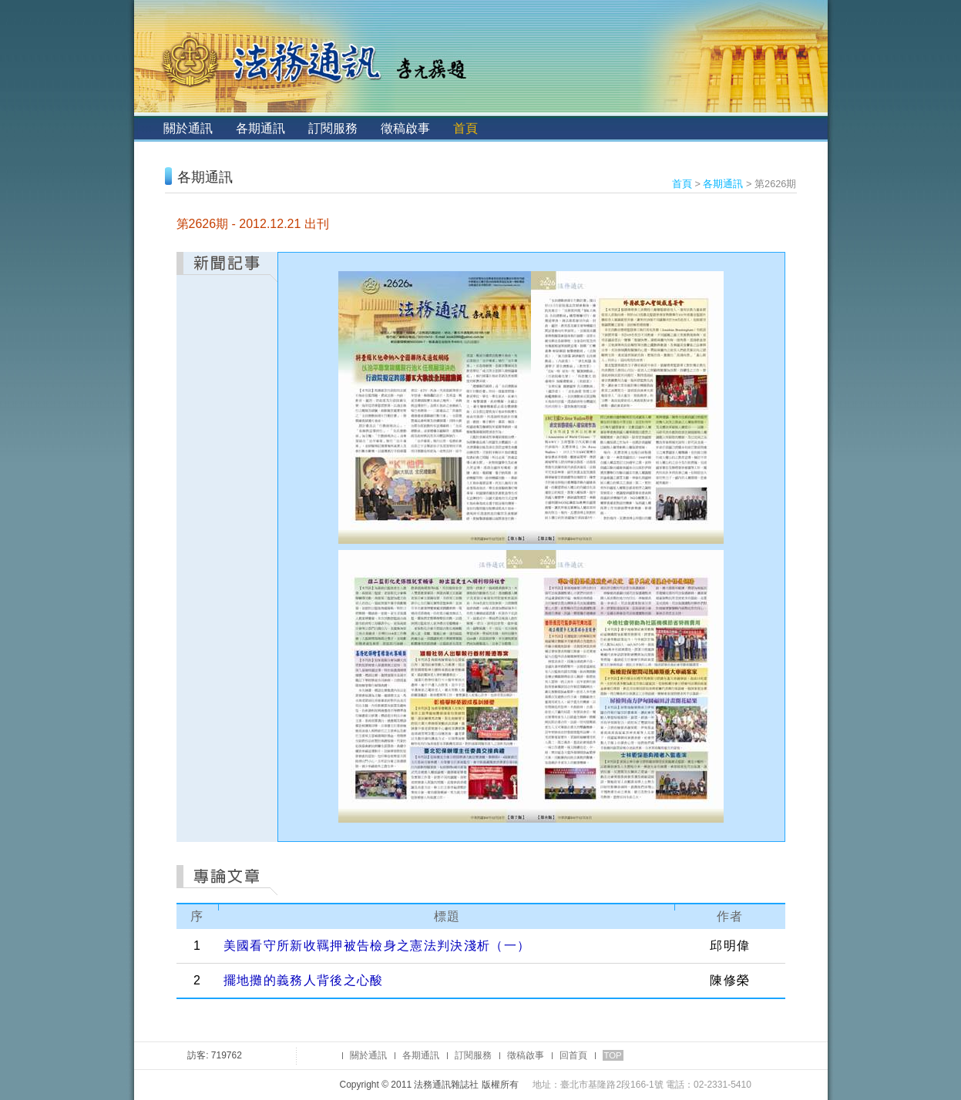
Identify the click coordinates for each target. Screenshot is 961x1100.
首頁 (465, 128)
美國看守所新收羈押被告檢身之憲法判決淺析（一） (377, 945)
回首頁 (573, 1055)
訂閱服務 (333, 128)
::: (147, 128)
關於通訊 (188, 128)
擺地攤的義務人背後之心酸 (303, 980)
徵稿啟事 (405, 128)
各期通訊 (260, 128)
